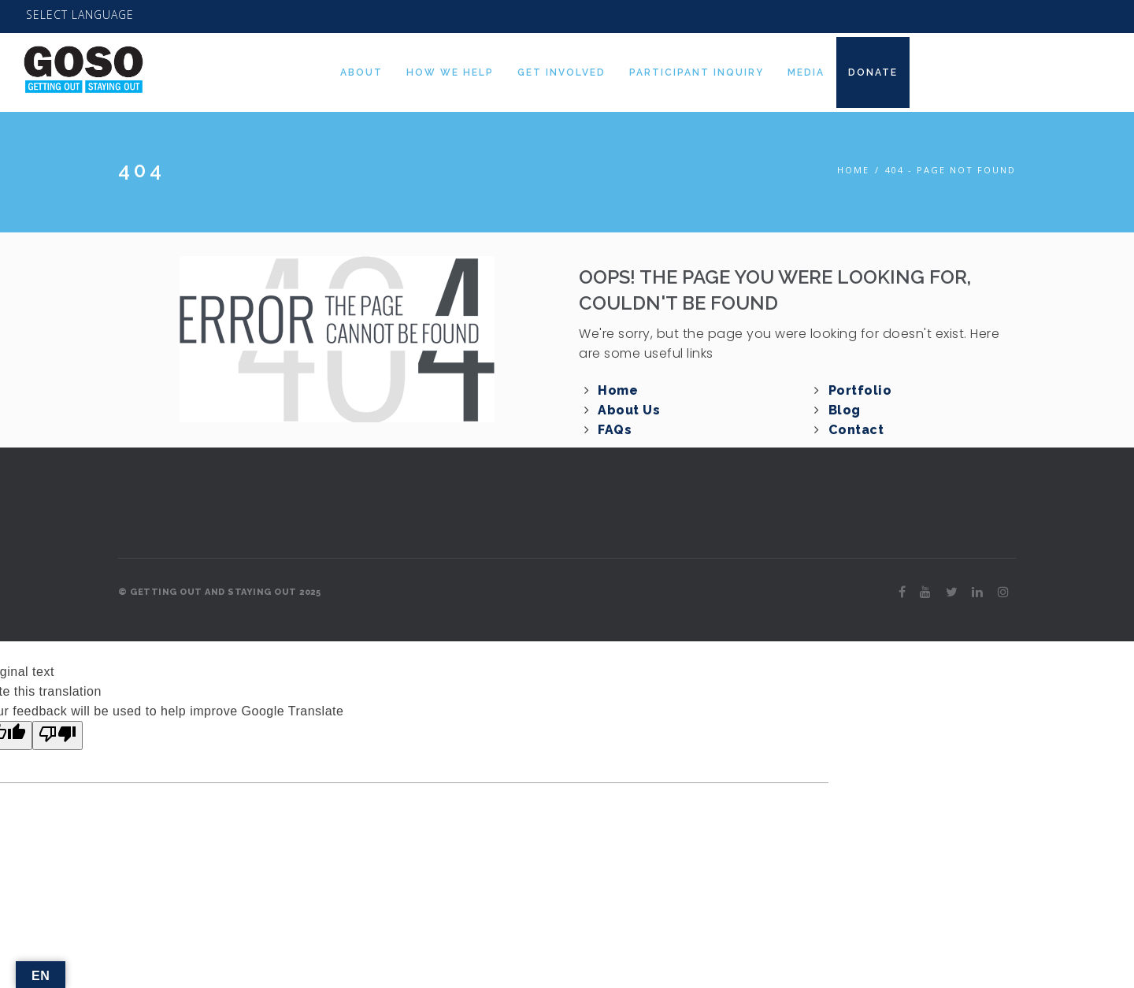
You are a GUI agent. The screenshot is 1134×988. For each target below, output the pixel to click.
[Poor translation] (57, 735)
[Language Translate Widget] (80, 15)
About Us (629, 410)
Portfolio (860, 390)
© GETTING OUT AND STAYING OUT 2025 (219, 592)
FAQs (615, 429)
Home (853, 170)
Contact (856, 429)
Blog (844, 410)
